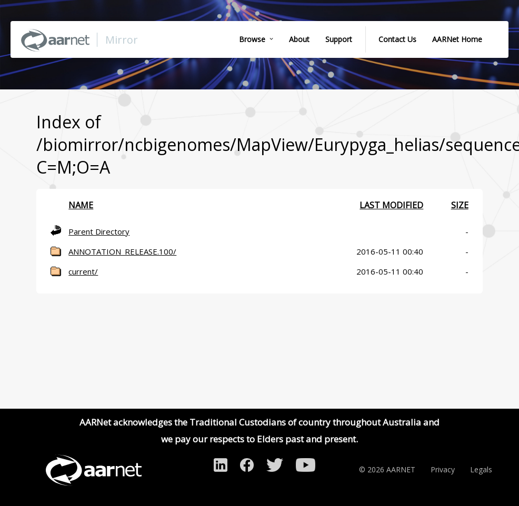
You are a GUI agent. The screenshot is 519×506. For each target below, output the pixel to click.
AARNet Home (457, 39)
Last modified (391, 205)
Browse (252, 39)
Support (338, 39)
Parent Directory (98, 231)
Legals (481, 469)
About (299, 39)
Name (80, 205)
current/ (83, 271)
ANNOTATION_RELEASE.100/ (122, 251)
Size (459, 205)
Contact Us (397, 39)
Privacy (443, 469)
